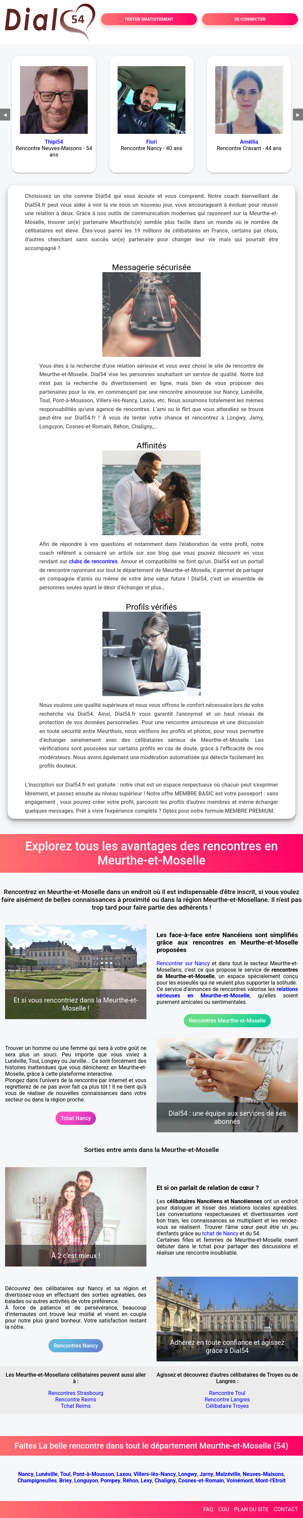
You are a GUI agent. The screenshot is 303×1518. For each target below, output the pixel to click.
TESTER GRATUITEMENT (149, 19)
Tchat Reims (75, 1406)
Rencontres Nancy (76, 1345)
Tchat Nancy (76, 1118)
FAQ (208, 1509)
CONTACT (286, 1509)
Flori (151, 142)
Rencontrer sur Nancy (183, 963)
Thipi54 (54, 142)
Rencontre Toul (227, 1393)
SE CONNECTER (249, 19)
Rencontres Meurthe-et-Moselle (227, 1020)
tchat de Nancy (220, 1233)
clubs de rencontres (93, 561)
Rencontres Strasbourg (75, 1393)
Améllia (249, 142)
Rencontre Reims (75, 1399)
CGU (223, 1509)
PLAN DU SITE (251, 1509)
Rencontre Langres (227, 1399)
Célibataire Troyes (227, 1406)
